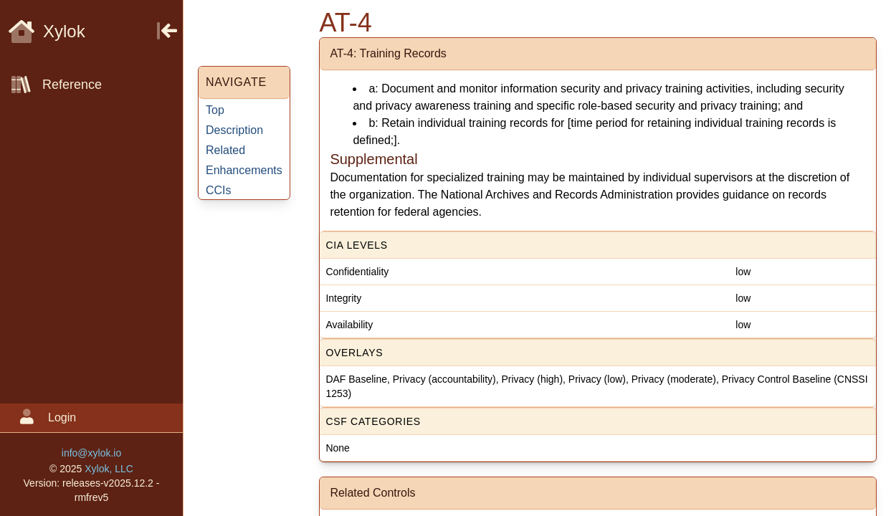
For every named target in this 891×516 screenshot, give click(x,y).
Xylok (47, 31)
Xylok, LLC (109, 468)
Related (225, 150)
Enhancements (244, 170)
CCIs (219, 190)
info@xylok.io (91, 453)
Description (234, 130)
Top (215, 110)
